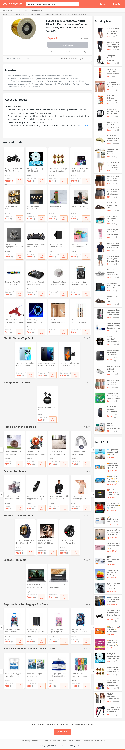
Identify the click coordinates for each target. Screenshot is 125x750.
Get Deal (68, 44)
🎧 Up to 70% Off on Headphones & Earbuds (113, 586)
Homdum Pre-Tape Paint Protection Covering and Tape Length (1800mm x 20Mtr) (112, 151)
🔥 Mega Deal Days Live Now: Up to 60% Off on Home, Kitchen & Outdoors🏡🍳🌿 (113, 465)
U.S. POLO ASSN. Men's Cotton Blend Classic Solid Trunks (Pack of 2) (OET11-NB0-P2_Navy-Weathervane (113, 191)
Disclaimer (100, 740)
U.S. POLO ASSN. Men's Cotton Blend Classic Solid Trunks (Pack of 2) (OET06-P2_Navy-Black (113, 178)
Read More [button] (83, 125)
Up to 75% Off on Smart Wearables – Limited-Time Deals (113, 532)
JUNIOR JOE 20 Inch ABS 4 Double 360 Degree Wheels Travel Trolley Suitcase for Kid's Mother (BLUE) (13, 630)
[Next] (93, 450)
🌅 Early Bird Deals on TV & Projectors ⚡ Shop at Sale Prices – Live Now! (112, 642)
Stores (17, 10)
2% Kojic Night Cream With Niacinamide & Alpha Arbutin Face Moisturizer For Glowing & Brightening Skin (58, 675)
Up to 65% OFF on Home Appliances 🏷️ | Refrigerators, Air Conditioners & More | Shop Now (113, 545)
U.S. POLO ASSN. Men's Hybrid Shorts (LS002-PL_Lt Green (113, 258)
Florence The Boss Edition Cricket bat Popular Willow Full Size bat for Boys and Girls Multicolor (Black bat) (80, 321)
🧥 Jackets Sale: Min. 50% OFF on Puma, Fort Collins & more (113, 599)
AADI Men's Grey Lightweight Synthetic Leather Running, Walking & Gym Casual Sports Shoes (113, 369)
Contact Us (35, 740)
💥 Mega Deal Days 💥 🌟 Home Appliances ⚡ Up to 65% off (113, 478)
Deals (26, 10)
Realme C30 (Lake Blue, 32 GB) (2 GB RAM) (25, 364)
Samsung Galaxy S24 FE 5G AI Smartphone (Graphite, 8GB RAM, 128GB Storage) (113, 352)
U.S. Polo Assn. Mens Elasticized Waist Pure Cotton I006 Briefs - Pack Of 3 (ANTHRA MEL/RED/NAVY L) (113, 84)
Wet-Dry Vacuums (82, 58)
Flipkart (18, 370)
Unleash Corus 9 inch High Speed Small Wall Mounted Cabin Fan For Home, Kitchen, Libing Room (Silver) (14, 245)
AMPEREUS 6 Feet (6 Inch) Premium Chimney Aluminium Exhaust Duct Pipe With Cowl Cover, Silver (81, 453)
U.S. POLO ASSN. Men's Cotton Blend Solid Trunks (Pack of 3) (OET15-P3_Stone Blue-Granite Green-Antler (113, 382)
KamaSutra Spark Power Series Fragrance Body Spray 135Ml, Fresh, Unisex (113, 71)
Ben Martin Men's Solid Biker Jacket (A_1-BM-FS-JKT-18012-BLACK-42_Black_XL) (59, 497)
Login (102, 4)
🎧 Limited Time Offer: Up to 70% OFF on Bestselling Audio (113, 559)
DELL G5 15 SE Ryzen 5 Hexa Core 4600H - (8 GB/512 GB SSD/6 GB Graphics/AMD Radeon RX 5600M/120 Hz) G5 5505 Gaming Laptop (36, 586)
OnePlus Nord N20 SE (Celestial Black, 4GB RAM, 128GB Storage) (46, 364)
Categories (7, 10)
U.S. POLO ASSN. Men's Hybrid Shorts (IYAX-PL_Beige (113, 165)
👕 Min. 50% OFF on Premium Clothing (113, 572)
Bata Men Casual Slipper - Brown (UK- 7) (113, 298)
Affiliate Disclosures (84, 740)
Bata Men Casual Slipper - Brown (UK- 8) (113, 205)
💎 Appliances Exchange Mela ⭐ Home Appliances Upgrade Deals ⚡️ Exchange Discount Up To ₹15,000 (113, 452)
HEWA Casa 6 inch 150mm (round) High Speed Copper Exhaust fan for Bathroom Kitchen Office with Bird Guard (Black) (58, 245)
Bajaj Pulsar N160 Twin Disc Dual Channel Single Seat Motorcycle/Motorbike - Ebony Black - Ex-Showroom (14, 170)
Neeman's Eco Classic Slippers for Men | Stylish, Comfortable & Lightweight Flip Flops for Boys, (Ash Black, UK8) (36, 497)
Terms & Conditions (51, 740)
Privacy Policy (68, 740)
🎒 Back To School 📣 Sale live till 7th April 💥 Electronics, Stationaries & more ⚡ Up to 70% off (113, 492)
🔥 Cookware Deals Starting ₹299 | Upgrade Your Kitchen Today (112, 519)
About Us (24, 740)
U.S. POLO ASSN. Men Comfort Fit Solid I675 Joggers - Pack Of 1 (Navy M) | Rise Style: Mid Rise (113, 44)
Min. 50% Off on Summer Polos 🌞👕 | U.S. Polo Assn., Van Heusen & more (113, 505)
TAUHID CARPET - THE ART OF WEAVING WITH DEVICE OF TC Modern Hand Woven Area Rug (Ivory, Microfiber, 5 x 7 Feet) (59, 453)
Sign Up (116, 4)
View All (87, 338)
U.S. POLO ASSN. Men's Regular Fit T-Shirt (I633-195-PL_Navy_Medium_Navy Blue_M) (113, 245)
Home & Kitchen (67, 58)
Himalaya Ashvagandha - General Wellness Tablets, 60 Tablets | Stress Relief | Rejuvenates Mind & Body (113, 425)
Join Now (62, 731)
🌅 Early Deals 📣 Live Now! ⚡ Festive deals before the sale (113, 629)
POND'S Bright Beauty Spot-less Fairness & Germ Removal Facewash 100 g (113, 232)
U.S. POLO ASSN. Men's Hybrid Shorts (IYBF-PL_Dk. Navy (113, 31)
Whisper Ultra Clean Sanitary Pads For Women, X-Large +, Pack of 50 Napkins (113, 395)
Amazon (84, 38)
